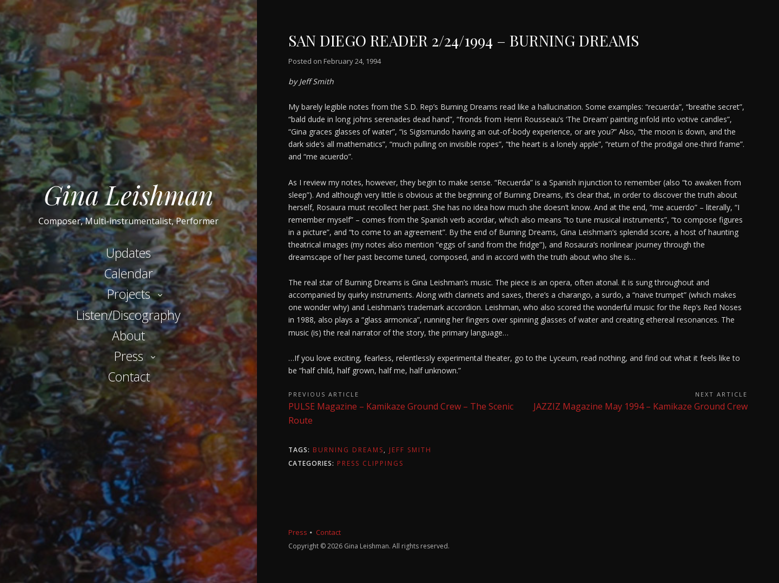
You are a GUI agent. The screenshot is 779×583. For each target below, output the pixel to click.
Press (128, 356)
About (128, 335)
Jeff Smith (410, 449)
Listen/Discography (128, 315)
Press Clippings (370, 463)
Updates (128, 253)
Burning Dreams (348, 449)
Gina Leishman (129, 194)
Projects (128, 294)
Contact (129, 376)
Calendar (128, 273)
